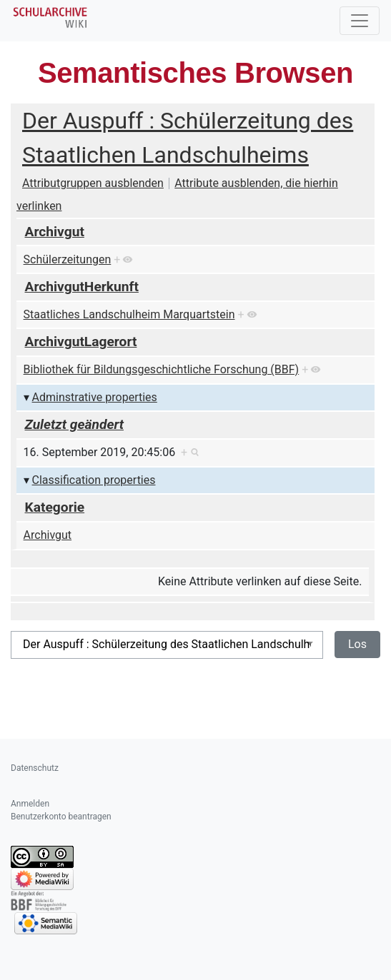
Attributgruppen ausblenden (93, 183)
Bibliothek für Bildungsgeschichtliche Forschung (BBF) (162, 369)
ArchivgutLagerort (81, 341)
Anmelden (30, 804)
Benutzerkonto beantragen (61, 817)
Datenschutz (35, 768)
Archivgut (54, 231)
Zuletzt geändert (74, 424)
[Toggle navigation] (360, 20)
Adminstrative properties (94, 397)
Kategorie (55, 507)
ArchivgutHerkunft (82, 286)
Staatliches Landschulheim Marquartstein (129, 314)
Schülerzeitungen (68, 259)
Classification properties (94, 480)
